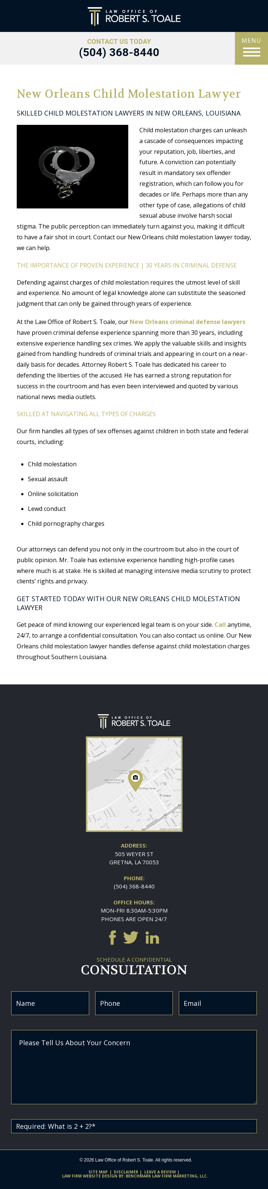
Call (220, 625)
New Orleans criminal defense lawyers (187, 322)
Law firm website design (89, 1176)
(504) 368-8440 (134, 886)
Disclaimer (126, 1172)
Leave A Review (160, 1172)
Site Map (98, 1172)
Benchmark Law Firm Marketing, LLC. (167, 1176)
